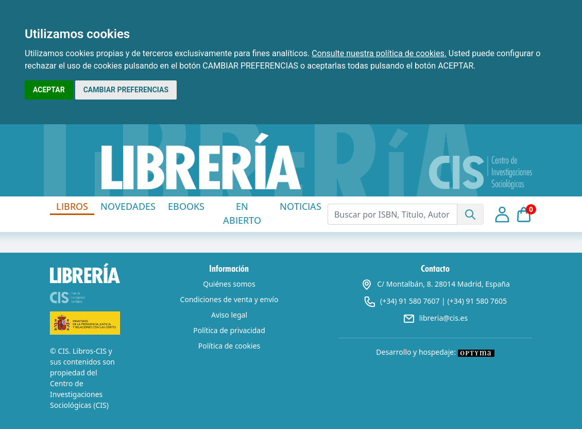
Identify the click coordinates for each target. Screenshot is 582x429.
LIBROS (72, 206)
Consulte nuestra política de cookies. (379, 53)
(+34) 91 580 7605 (476, 301)
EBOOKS (186, 206)
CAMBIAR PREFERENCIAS (125, 90)
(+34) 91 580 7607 (409, 301)
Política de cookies (229, 346)
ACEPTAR (49, 90)
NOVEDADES (128, 206)
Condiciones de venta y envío (229, 299)
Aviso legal (229, 315)
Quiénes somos (229, 284)
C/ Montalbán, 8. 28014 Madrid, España (435, 284)
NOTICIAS (300, 206)
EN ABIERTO (242, 213)
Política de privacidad (229, 330)
